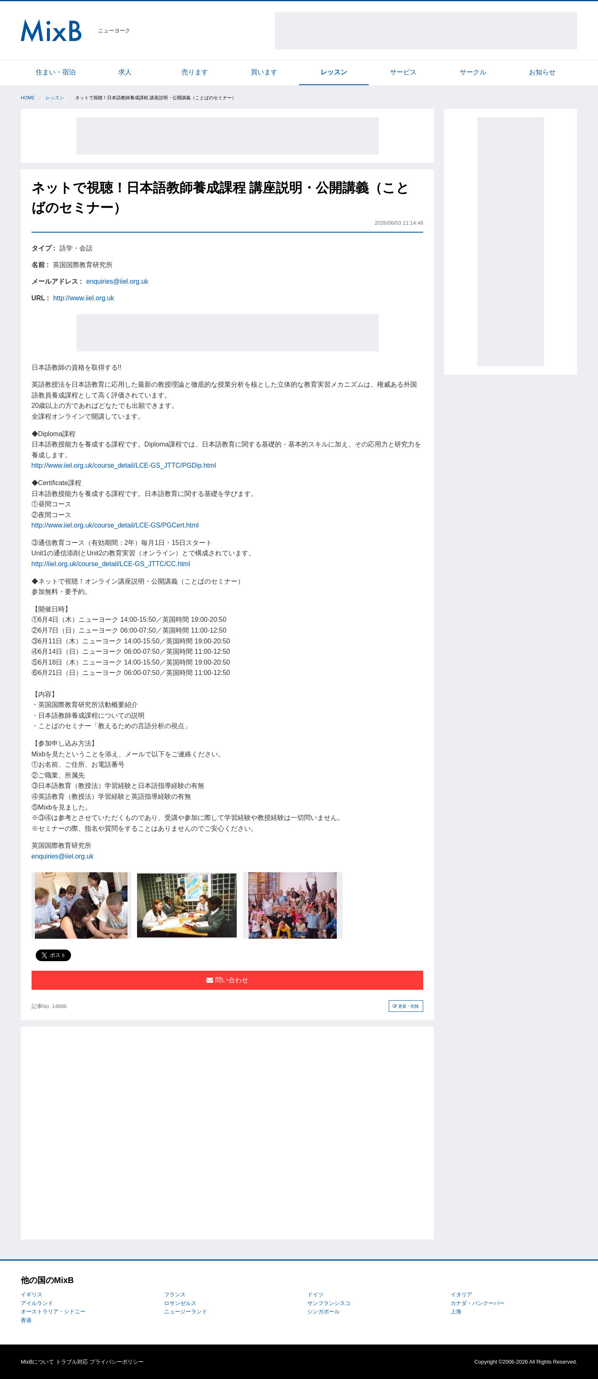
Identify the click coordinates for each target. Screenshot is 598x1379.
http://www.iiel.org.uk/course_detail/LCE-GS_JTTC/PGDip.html (124, 465)
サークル (473, 72)
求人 (125, 72)
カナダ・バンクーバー (478, 1303)
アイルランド (37, 1303)
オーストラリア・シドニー (53, 1311)
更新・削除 (406, 1006)
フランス (175, 1294)
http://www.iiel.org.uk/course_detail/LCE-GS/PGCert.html (115, 525)
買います (264, 72)
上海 (456, 1311)
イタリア (461, 1294)
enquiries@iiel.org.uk (117, 281)
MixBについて (37, 1362)
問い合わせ (227, 980)
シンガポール (323, 1311)
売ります (194, 72)
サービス (403, 72)
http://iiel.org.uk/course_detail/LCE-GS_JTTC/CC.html (111, 563)
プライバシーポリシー (117, 1362)
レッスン (334, 72)
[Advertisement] (426, 30)
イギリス (31, 1294)
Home (27, 97)
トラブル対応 (72, 1362)
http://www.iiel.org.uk (83, 298)
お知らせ (542, 72)
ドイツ (315, 1294)
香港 (26, 1320)
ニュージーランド (185, 1311)
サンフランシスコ (328, 1303)
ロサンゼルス (180, 1303)
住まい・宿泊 (56, 72)
